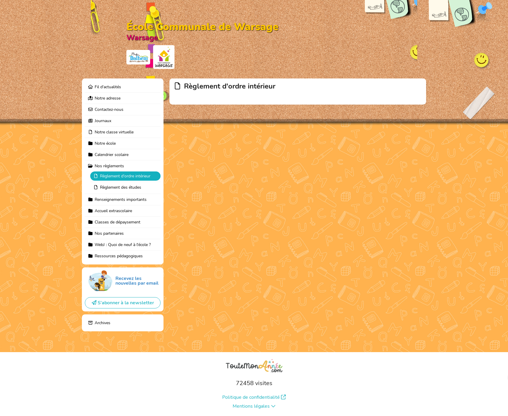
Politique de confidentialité (254, 397)
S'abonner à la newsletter (123, 303)
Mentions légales (254, 406)
